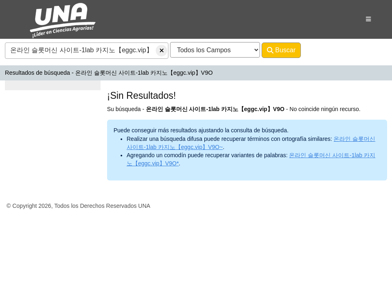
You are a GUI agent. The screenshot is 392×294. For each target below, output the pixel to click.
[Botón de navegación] (368, 19)
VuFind (25, 14)
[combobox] (86, 50)
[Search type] (215, 50)
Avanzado (322, 50)
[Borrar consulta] (161, 50)
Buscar (281, 50)
